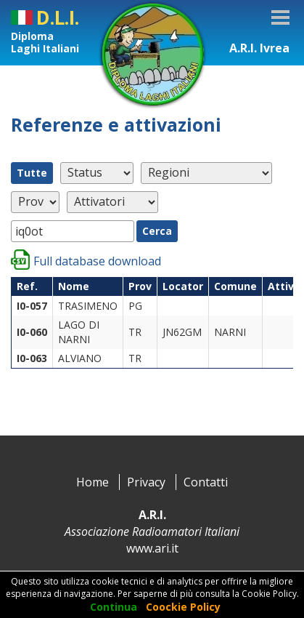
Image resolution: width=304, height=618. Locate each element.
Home (92, 482)
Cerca (157, 231)
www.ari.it (152, 548)
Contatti (206, 482)
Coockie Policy (183, 607)
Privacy (146, 482)
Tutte (32, 173)
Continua (113, 607)
